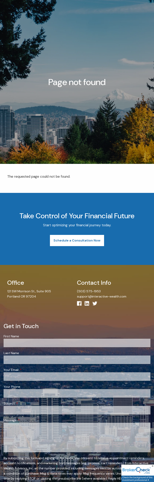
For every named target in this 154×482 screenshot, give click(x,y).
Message (25, 420)
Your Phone (12, 387)
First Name (11, 336)
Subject (25, 403)
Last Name (11, 353)
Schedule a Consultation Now (77, 240)
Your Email (26, 370)
